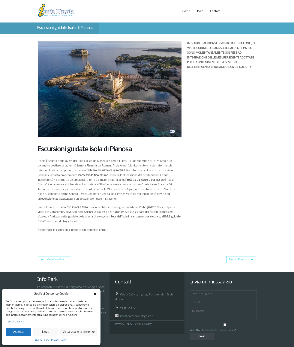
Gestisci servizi (16, 322)
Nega (45, 332)
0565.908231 (128, 307)
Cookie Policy (143, 324)
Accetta (18, 332)
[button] (95, 294)
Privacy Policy (41, 340)
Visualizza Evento (54, 259)
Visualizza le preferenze (78, 332)
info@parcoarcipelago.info (136, 316)
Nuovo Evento (241, 259)
